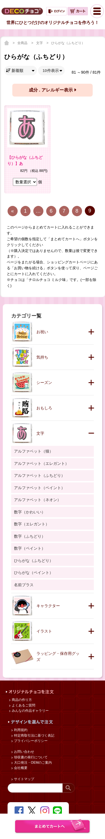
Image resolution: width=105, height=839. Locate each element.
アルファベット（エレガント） (41, 463)
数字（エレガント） (31, 524)
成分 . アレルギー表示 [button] (52, 90)
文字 (40, 43)
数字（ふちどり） (29, 536)
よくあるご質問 (23, 705)
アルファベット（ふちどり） (39, 475)
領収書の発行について (30, 757)
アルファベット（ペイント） (39, 487)
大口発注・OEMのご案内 (32, 763)
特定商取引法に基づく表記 (33, 735)
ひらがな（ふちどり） (68, 43)
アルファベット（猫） (33, 451)
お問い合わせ (23, 752)
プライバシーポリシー (30, 741)
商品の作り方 (21, 700)
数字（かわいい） (29, 512)
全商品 (22, 43)
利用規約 (20, 730)
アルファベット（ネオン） (37, 499)
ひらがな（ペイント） (33, 572)
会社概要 (20, 768)
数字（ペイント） (29, 548)
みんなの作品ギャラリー (30, 711)
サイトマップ (23, 779)
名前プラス (24, 585)
